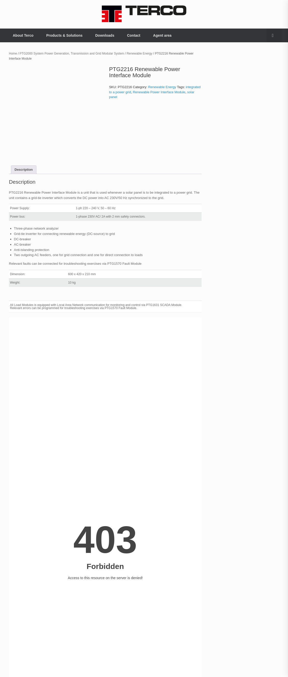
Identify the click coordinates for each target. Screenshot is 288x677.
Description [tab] (24, 169)
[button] (274, 35)
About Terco (23, 35)
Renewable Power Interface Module (159, 92)
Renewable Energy (139, 53)
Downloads (104, 35)
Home (13, 53)
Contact (133, 35)
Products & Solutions (64, 35)
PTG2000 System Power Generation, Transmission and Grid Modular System (72, 53)
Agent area (162, 35)
